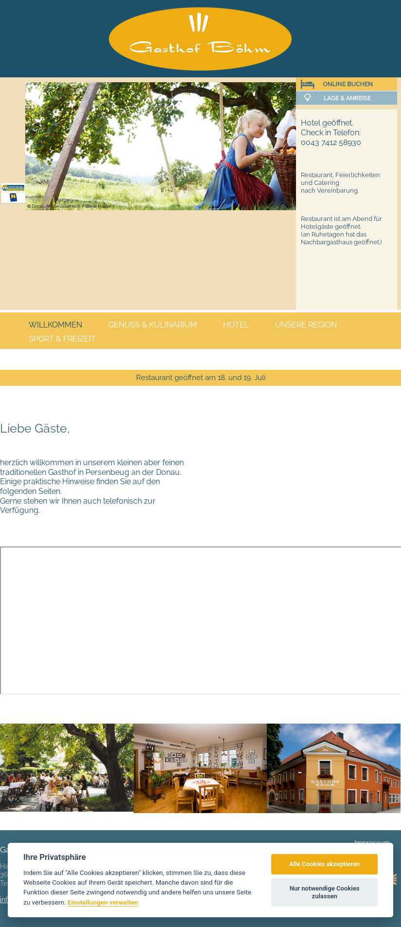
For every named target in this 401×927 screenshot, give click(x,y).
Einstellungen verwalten (103, 902)
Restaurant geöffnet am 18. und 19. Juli (200, 377)
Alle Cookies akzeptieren (324, 864)
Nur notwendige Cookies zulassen (325, 892)
